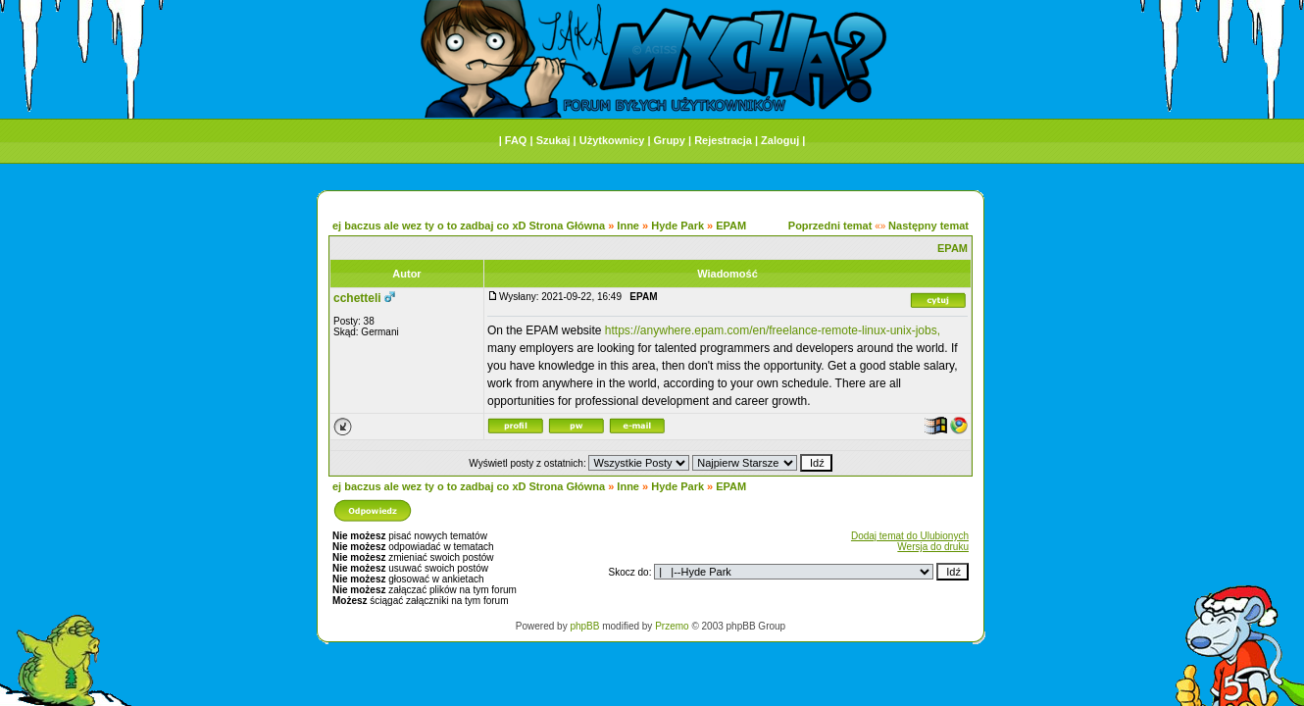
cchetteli (357, 298)
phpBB (584, 626)
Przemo (671, 626)
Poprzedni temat (830, 225)
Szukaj (553, 140)
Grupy (669, 140)
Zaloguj (780, 140)
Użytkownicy (612, 140)
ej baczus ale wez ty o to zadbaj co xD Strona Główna (468, 225)
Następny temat (928, 225)
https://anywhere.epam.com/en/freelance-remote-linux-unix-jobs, (772, 330)
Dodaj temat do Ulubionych (910, 535)
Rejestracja (723, 140)
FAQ (516, 140)
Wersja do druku (933, 546)
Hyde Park (677, 225)
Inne (628, 225)
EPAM (731, 225)
